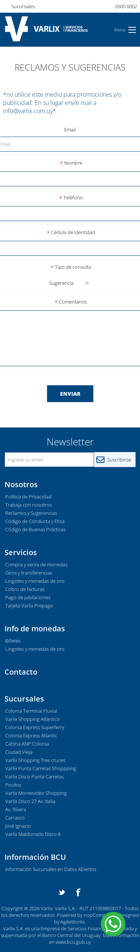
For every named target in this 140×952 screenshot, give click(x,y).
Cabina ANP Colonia (27, 743)
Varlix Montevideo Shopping (36, 793)
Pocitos (13, 784)
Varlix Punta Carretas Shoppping (40, 768)
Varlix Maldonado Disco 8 (32, 834)
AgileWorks (72, 921)
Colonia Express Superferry (34, 727)
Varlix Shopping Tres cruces (35, 760)
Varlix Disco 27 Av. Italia (30, 801)
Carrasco (15, 817)
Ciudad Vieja (18, 752)
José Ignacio (18, 825)
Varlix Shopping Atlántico (32, 719)
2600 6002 (126, 6)
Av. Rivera (15, 809)
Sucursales (23, 6)
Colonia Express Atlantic (31, 735)
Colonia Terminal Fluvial (31, 710)
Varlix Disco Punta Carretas (34, 776)
